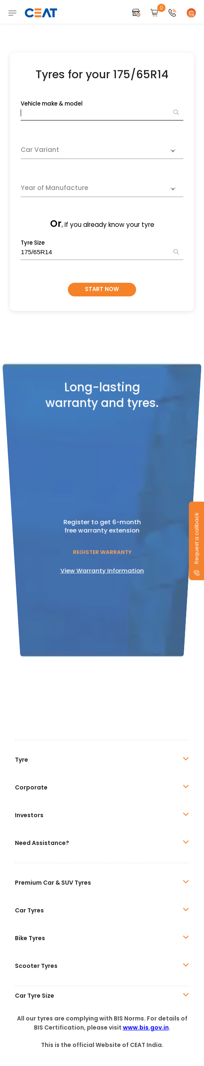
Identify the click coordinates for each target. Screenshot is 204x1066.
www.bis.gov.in (146, 1027)
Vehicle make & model (52, 104)
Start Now (102, 289)
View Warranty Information (102, 542)
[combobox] (102, 151)
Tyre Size (33, 243)
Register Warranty (102, 529)
